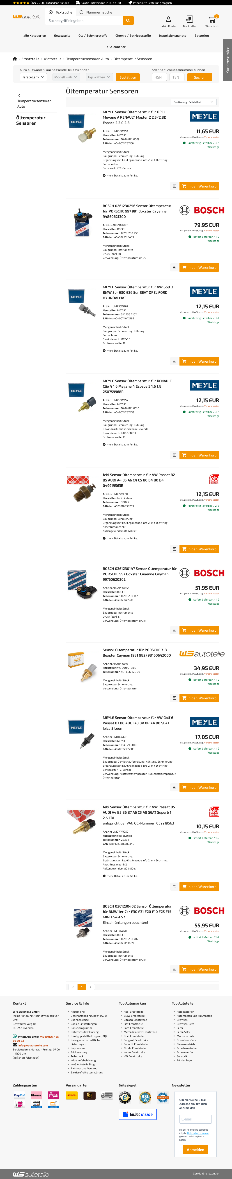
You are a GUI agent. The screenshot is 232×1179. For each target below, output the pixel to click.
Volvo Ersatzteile (134, 1052)
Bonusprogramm (81, 1027)
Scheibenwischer (187, 1048)
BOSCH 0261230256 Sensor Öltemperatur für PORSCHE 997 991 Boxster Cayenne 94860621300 (137, 211)
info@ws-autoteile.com (33, 1045)
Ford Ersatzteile (134, 1027)
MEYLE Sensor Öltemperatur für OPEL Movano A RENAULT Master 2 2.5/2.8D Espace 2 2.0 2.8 (134, 117)
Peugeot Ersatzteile (136, 1039)
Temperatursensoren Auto (87, 58)
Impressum (78, 1048)
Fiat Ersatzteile (133, 1023)
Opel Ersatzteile (134, 1035)
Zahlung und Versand (84, 1068)
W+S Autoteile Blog (83, 1064)
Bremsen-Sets (185, 1023)
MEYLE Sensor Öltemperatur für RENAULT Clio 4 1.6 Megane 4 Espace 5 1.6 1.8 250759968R (137, 386)
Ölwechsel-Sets (186, 1039)
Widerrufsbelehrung (83, 1060)
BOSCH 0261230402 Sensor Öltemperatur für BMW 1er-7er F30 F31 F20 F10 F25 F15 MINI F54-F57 (137, 911)
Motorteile (53, 58)
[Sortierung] (194, 102)
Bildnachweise (80, 1019)
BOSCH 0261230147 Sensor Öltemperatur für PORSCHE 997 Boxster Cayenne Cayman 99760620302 (140, 573)
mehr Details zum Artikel (120, 175)
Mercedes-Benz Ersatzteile (140, 1031)
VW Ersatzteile (133, 1056)
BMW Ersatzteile (134, 1015)
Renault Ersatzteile (136, 1044)
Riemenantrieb (186, 1044)
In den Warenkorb (199, 186)
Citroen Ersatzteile (135, 1019)
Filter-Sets (183, 1031)
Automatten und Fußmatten (194, 1015)
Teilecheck (77, 1056)
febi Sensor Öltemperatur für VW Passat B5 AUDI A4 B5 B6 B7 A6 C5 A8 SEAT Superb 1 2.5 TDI (139, 812)
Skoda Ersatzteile (135, 1048)
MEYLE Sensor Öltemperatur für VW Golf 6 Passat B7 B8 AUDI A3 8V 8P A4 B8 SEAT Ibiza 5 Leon (138, 722)
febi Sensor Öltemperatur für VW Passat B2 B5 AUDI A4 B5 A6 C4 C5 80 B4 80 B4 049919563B (139, 480)
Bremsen (182, 1019)
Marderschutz (185, 1035)
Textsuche (63, 12)
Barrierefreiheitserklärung (87, 1072)
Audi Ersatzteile (133, 1011)
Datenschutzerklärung (85, 1031)
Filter (180, 1027)
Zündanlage (184, 1060)
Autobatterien (185, 1011)
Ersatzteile (30, 58)
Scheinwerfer (185, 1052)
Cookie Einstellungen (84, 1023)
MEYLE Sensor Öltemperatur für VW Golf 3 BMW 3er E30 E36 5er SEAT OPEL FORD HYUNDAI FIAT (138, 292)
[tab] (60, 12)
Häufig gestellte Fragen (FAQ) (89, 1035)
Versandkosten (211, 137)
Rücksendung (79, 1052)
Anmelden (195, 1150)
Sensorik (182, 1056)
